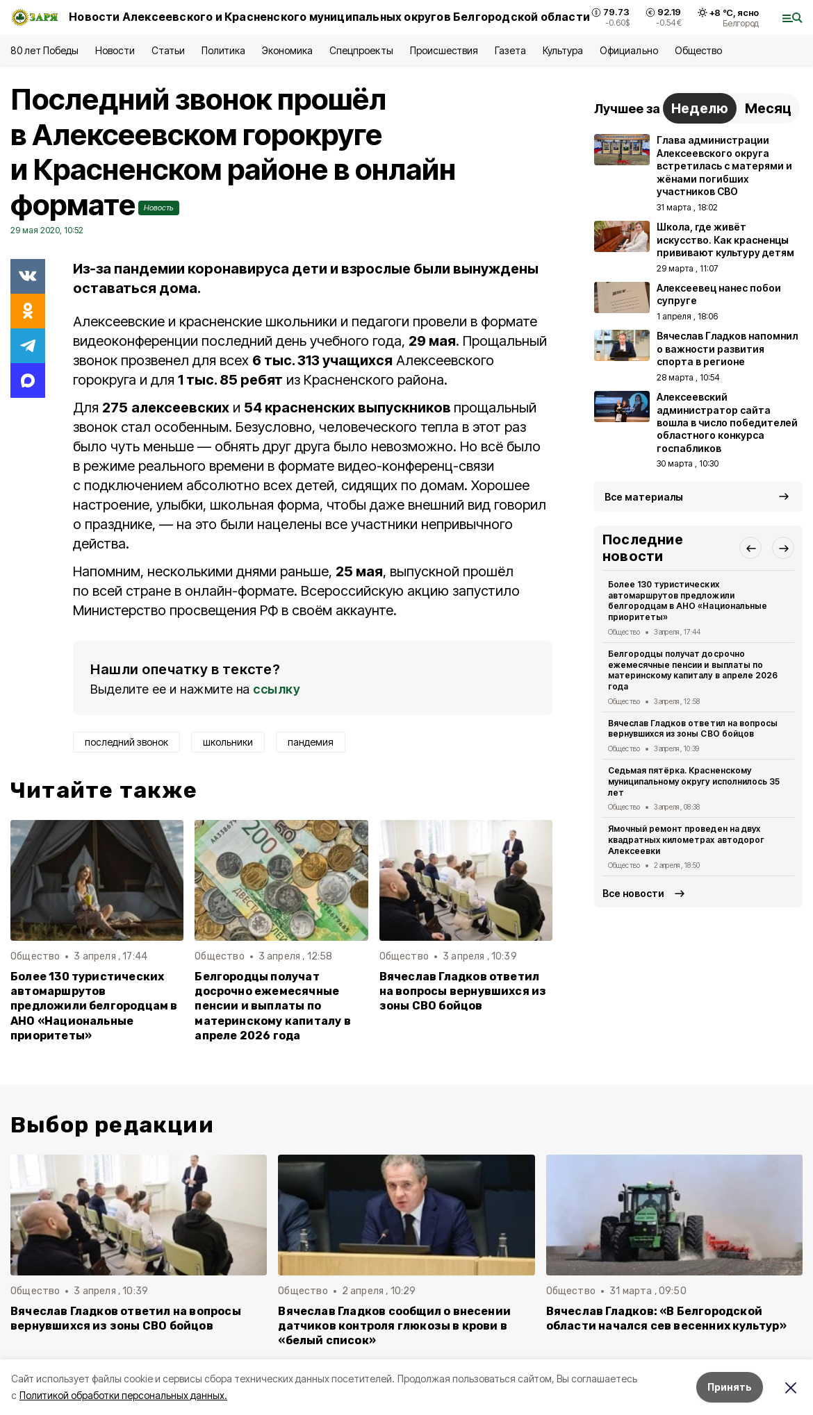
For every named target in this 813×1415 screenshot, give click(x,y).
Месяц (768, 108)
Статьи (168, 50)
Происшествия (444, 50)
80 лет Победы (44, 50)
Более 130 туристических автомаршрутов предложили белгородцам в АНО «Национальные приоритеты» (94, 1005)
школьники (228, 742)
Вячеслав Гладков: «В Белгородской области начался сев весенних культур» (666, 1318)
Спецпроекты (361, 50)
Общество (698, 50)
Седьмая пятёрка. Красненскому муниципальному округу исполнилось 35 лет (694, 781)
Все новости (633, 893)
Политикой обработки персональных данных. (123, 1395)
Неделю (699, 108)
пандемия (311, 742)
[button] (750, 548)
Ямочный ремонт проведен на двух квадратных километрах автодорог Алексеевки (686, 839)
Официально (628, 50)
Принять (729, 1387)
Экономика (287, 50)
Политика (223, 50)
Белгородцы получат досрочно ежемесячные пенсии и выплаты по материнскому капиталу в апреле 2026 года (272, 1005)
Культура (563, 50)
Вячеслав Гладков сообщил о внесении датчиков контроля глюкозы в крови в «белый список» (394, 1326)
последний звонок (126, 742)
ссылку (276, 689)
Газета (510, 50)
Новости (114, 50)
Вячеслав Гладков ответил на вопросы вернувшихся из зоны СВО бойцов (463, 991)
